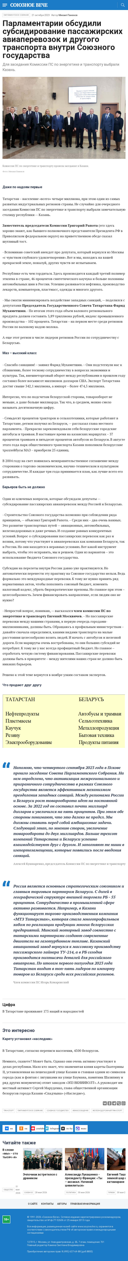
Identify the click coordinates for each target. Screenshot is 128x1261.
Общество (8, 1190)
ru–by (66, 1128)
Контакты (47, 1203)
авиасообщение (81, 1111)
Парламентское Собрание (16, 15)
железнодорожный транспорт (107, 1111)
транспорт (9, 1111)
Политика (71, 1193)
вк (9, 1128)
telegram (52, 1128)
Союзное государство (58, 1111)
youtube (38, 1128)
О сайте (33, 1203)
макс (81, 1128)
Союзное (28, 1193)
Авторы (62, 1203)
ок (23, 1128)
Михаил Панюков (68, 15)
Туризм (111, 1193)
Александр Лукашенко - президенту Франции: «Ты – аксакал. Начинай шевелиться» (83, 1180)
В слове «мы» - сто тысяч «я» (10, 1153)
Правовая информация (85, 1203)
